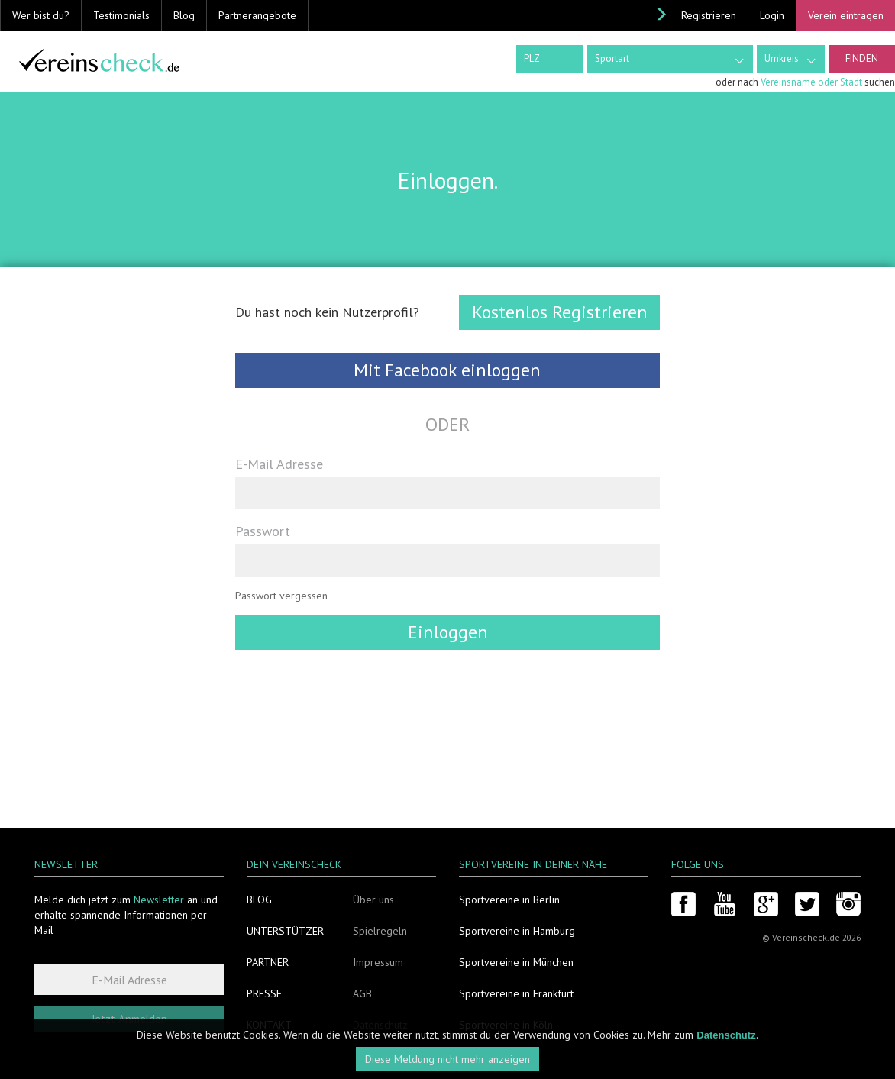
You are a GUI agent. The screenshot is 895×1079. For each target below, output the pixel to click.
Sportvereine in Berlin (509, 899)
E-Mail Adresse (279, 463)
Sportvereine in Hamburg (517, 931)
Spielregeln (380, 931)
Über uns (373, 899)
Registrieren (708, 15)
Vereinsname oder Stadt (811, 82)
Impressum (378, 962)
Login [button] (772, 15)
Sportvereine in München (516, 962)
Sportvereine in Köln (506, 1025)
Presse (264, 993)
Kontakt (269, 1025)
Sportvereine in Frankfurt (516, 993)
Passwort (262, 531)
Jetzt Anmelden (129, 1019)
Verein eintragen (846, 15)
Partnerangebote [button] (257, 15)
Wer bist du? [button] (40, 15)
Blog (184, 15)
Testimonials (121, 15)
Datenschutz (380, 1025)
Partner (268, 962)
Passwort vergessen (281, 595)
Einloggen (448, 632)
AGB (362, 993)
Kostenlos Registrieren (560, 312)
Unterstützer (285, 931)
